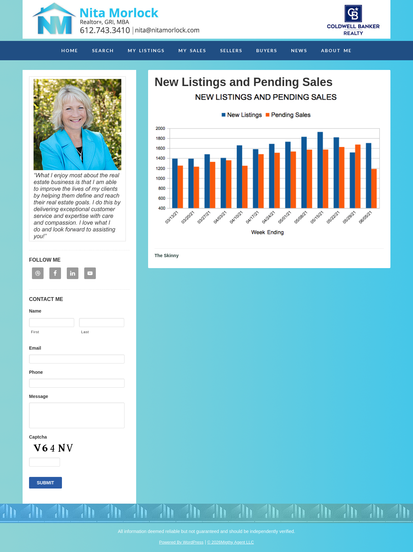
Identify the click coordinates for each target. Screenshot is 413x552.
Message (38, 396)
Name (35, 311)
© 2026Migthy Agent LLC (230, 542)
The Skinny (167, 255)
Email (35, 348)
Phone (36, 372)
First (35, 332)
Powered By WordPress (181, 542)
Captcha (38, 437)
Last (85, 332)
